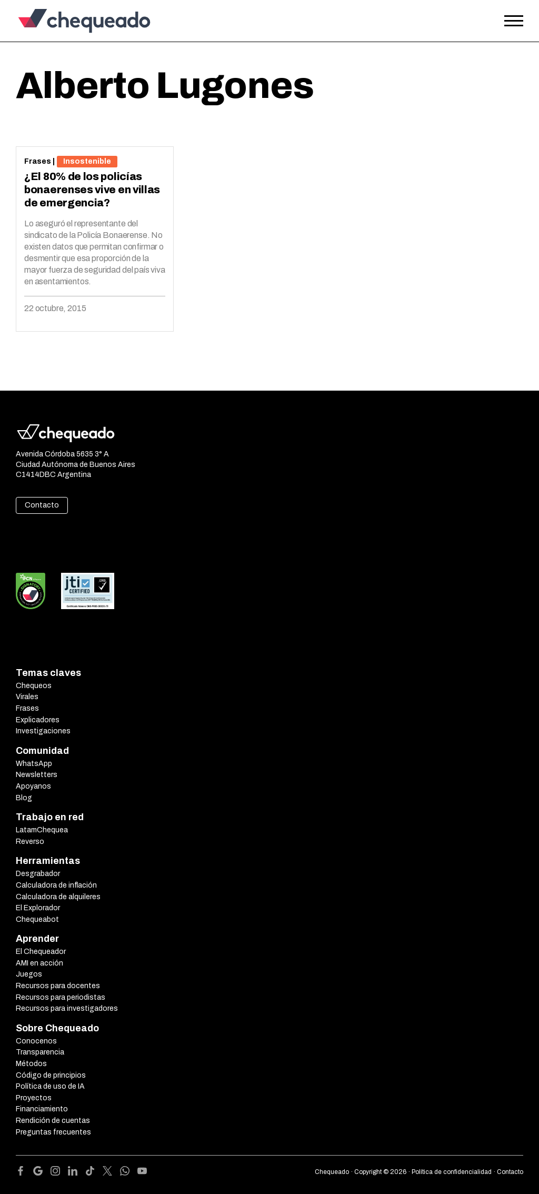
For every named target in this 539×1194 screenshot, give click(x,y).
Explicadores (37, 720)
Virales (27, 697)
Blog (24, 798)
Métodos (31, 1064)
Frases (37, 161)
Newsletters (36, 775)
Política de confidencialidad (452, 1172)
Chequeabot (37, 919)
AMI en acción (39, 963)
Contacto (42, 505)
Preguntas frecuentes (53, 1132)
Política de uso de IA (50, 1086)
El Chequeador (41, 952)
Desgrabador (38, 874)
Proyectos (34, 1098)
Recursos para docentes (58, 986)
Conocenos (36, 1041)
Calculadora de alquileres (58, 897)
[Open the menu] (513, 21)
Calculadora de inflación (56, 885)
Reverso (30, 841)
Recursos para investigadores (67, 1008)
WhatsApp (34, 764)
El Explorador (38, 908)
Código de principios (51, 1075)
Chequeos (34, 686)
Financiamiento (42, 1109)
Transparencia (40, 1052)
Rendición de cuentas (53, 1121)
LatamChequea (42, 830)
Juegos (29, 974)
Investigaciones (43, 731)
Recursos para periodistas (60, 997)
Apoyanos (33, 786)
